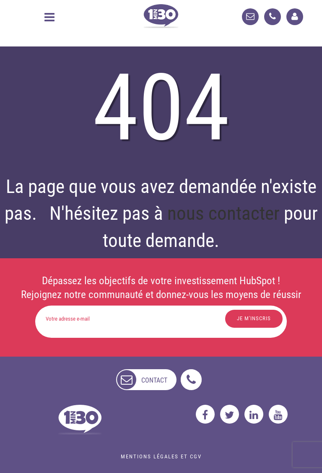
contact (154, 380)
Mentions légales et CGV (161, 456)
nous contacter (223, 213)
